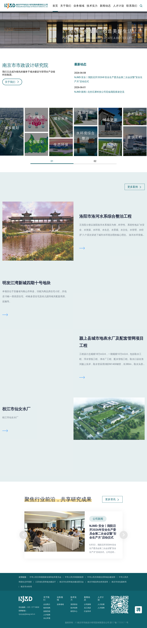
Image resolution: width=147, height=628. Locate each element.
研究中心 (73, 611)
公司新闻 (87, 604)
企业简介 (46, 604)
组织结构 (46, 608)
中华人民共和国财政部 (74, 577)
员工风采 (87, 608)
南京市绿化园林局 (119, 582)
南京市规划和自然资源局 (97, 582)
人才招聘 (101, 608)
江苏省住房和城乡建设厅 (45, 582)
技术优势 (73, 608)
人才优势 (46, 615)
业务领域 (60, 604)
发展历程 (46, 611)
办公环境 (46, 618)
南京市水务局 (26, 586)
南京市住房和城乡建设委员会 (71, 582)
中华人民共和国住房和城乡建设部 (101, 577)
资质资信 (73, 604)
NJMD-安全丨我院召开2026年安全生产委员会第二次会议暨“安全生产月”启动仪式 (108, 79)
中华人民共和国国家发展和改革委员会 (45, 577)
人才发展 (101, 604)
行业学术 (87, 611)
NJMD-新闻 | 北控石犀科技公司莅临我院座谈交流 (99, 91)
